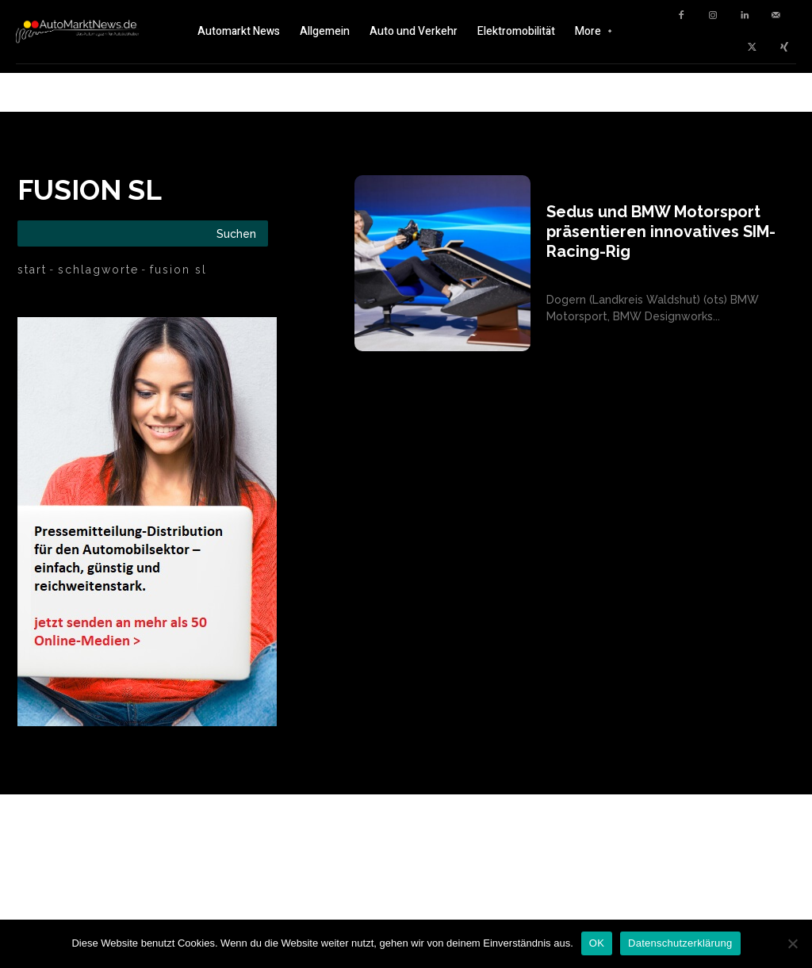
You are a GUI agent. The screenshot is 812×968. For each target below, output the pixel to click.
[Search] (236, 233)
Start (32, 269)
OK (596, 943)
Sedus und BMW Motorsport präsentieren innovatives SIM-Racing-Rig (661, 231)
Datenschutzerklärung (680, 943)
